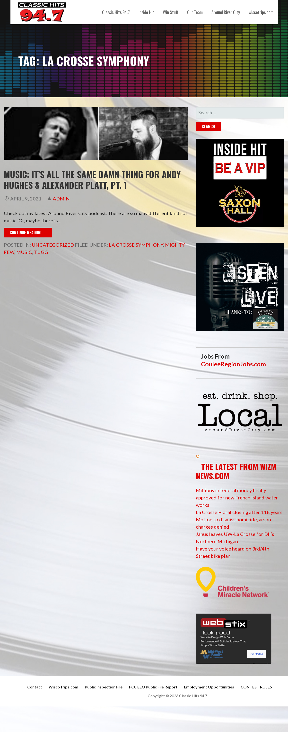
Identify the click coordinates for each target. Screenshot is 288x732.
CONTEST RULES (256, 687)
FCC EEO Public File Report (153, 687)
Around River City (225, 12)
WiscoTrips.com (63, 687)
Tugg (41, 252)
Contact (34, 687)
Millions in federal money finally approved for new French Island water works (237, 497)
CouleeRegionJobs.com (233, 364)
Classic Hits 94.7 (116, 12)
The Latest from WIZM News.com (236, 471)
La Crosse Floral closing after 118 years (239, 512)
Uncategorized (53, 245)
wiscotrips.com (261, 12)
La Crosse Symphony (136, 245)
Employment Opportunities (209, 687)
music (24, 252)
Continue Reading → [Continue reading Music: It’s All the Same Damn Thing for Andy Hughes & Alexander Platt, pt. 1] (28, 232)
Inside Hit (146, 12)
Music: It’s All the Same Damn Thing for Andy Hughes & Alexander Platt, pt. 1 (92, 179)
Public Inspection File (103, 687)
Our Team (195, 12)
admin (61, 198)
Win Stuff (170, 12)
